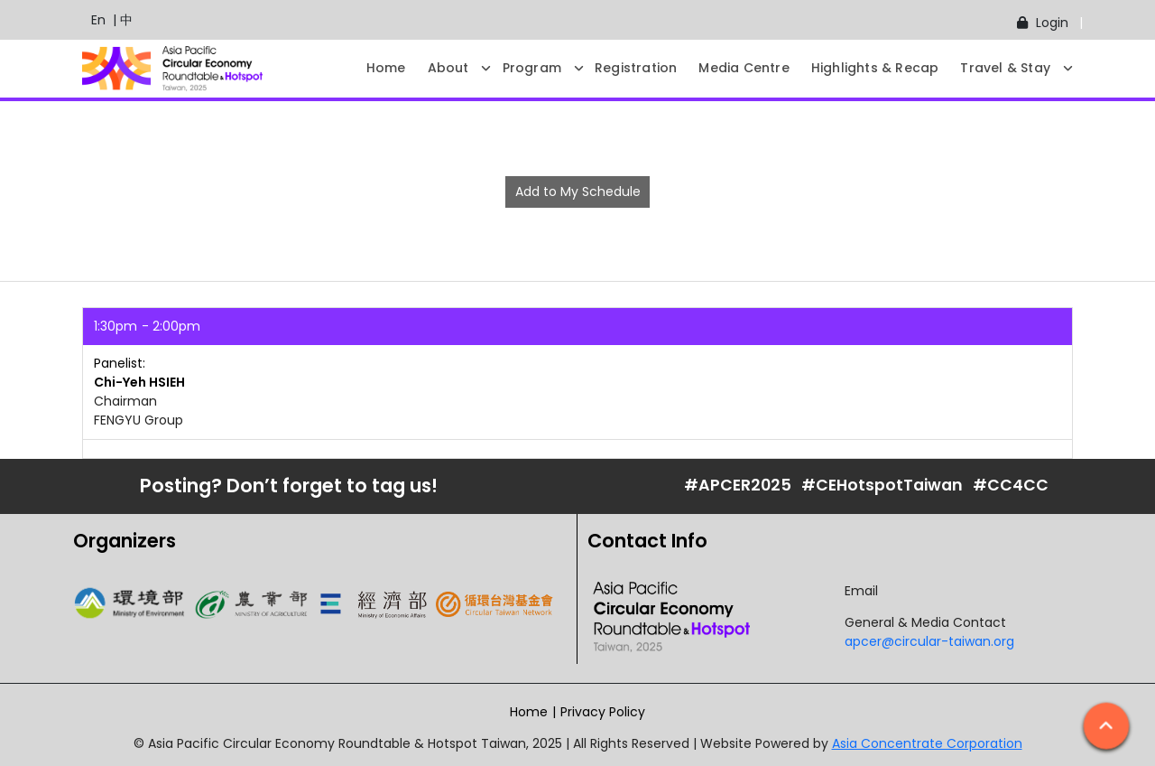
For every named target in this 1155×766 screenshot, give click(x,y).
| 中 (119, 20)
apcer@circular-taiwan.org (929, 641)
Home (529, 712)
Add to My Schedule (578, 191)
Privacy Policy (602, 712)
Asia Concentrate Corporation (927, 743)
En (89, 20)
